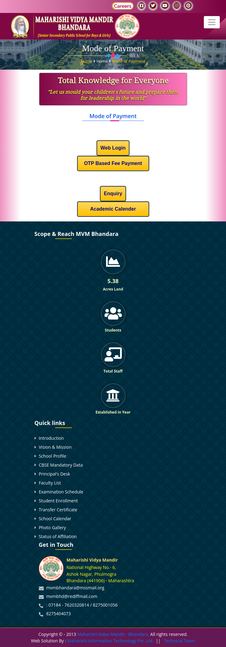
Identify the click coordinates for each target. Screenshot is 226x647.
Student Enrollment (58, 501)
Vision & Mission (55, 447)
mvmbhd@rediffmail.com (71, 596)
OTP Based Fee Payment (113, 163)
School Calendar (55, 518)
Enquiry (113, 193)
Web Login (113, 147)
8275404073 (58, 613)
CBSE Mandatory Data (61, 465)
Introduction (51, 438)
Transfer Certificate (58, 510)
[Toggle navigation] (212, 22)
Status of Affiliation (58, 536)
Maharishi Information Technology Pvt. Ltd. (110, 641)
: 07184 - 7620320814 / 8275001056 (82, 605)
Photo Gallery (52, 527)
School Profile (52, 456)
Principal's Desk (54, 474)
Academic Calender (113, 209)
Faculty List (50, 483)
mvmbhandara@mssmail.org (75, 588)
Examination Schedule (61, 492)
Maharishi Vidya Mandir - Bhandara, (113, 634)
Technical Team (179, 641)
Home (87, 60)
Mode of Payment (128, 60)
